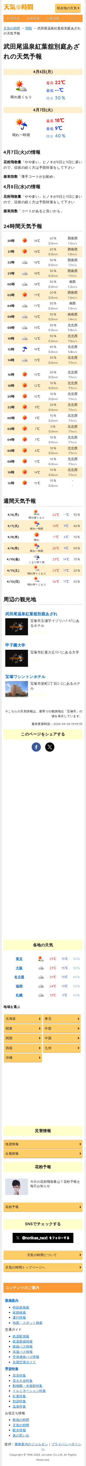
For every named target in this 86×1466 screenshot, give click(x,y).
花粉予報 (12, 1207)
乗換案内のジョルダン (31, 1444)
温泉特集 (19, 1406)
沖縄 (9, 1058)
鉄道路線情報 (23, 1341)
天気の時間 (11, 28)
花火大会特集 (23, 1381)
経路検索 (19, 1312)
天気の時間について (42, 1255)
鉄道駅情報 (21, 1336)
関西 (28, 28)
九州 (48, 1048)
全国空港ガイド (24, 1362)
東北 (48, 1018)
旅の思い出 (21, 1435)
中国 (48, 1038)
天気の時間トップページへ (25, 1267)
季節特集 (11, 1369)
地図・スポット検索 (28, 1323)
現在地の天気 (67, 8)
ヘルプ (73, 18)
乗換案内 (11, 1300)
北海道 (11, 1018)
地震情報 (33, 18)
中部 (48, 1028)
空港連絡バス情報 (26, 1357)
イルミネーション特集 (29, 1391)
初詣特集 (19, 1401)
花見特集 (19, 1375)
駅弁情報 (19, 1430)
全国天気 (13, 18)
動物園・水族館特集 (28, 1386)
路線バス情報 (23, 1346)
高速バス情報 (23, 1352)
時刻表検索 (21, 1307)
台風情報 (53, 18)
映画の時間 (21, 1420)
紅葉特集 (19, 1396)
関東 (9, 1028)
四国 (9, 1048)
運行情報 (19, 1317)
